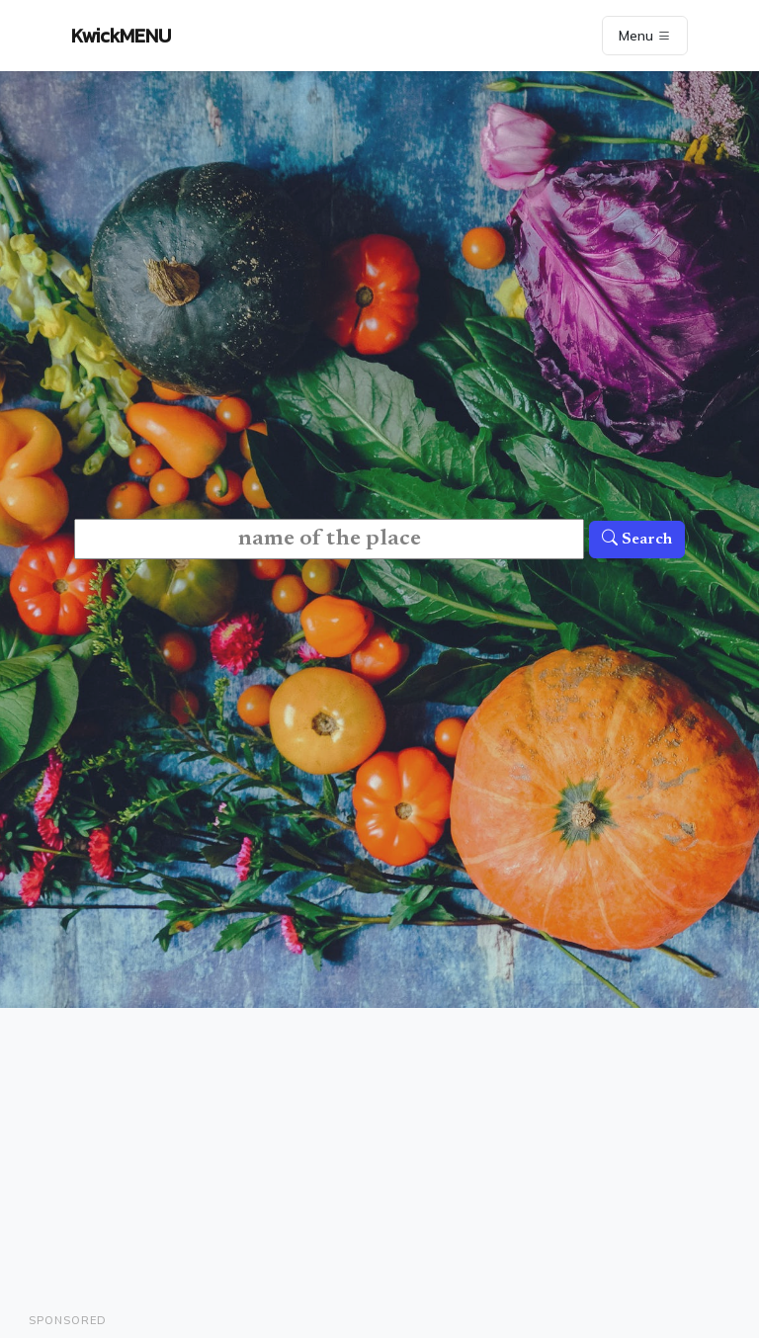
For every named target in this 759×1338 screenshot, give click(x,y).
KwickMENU (121, 35)
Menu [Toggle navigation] (645, 35)
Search (637, 539)
